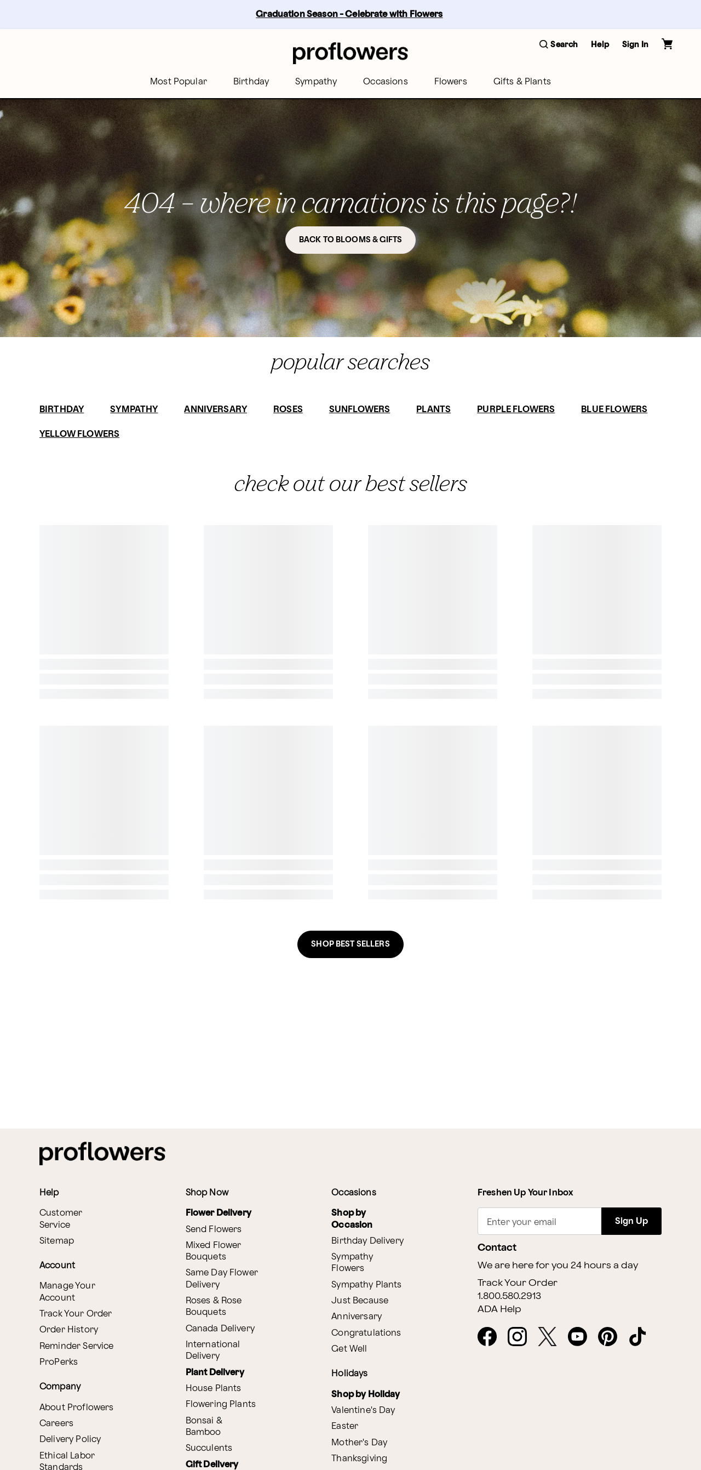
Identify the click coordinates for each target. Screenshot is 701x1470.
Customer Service (60, 1219)
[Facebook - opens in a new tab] (491, 1337)
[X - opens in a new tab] (552, 1337)
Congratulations (366, 1333)
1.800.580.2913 (509, 1296)
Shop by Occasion (351, 1219)
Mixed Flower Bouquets (214, 1251)
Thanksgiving (359, 1459)
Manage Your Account (67, 1292)
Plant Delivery (215, 1373)
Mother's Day (359, 1443)
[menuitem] (178, 82)
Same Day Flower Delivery (222, 1279)
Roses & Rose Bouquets (214, 1307)
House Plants (214, 1388)
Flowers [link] (450, 82)
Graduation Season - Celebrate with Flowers (349, 14)
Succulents (209, 1448)
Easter (344, 1426)
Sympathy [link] (316, 82)
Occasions (385, 82)
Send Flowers (214, 1230)
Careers (56, 1424)
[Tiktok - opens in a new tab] (642, 1337)
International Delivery (213, 1350)
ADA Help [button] (499, 1309)
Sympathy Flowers (352, 1263)
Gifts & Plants (522, 82)
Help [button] (600, 44)
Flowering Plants (221, 1404)
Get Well (349, 1349)
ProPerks (58, 1362)
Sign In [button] (635, 44)
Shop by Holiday (365, 1395)
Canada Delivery (220, 1329)
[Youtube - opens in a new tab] (582, 1337)
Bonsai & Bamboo (204, 1427)
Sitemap (56, 1241)
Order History (68, 1330)
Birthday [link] (251, 82)
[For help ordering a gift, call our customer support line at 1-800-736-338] (350, 53)
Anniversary (356, 1317)
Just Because (359, 1301)
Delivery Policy (70, 1439)
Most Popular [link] (178, 82)
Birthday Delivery (367, 1241)
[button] (558, 45)
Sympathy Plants (366, 1285)
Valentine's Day (363, 1410)
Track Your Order (75, 1314)
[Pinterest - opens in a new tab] (612, 1337)
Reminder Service (76, 1346)
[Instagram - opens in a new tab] (522, 1337)
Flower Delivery (218, 1213)
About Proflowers (76, 1408)
